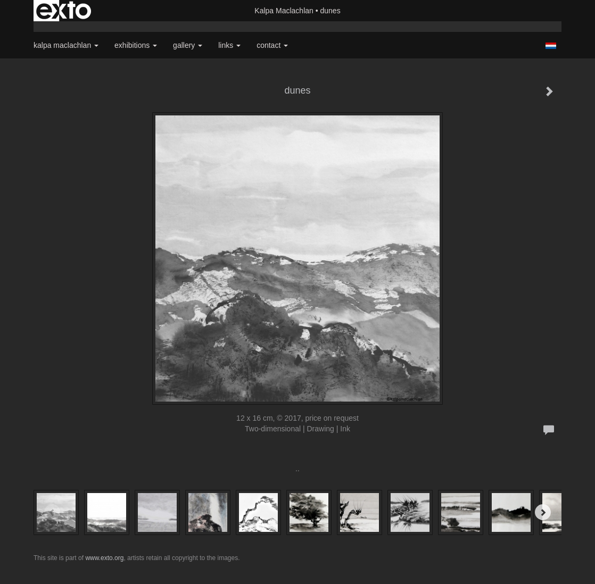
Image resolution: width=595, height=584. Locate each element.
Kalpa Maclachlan (283, 10)
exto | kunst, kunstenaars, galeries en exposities (64, 10)
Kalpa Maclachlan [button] (66, 45)
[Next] (543, 512)
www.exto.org (104, 558)
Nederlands (550, 46)
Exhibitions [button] (135, 45)
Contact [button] (272, 45)
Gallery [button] (187, 45)
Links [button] (229, 45)
